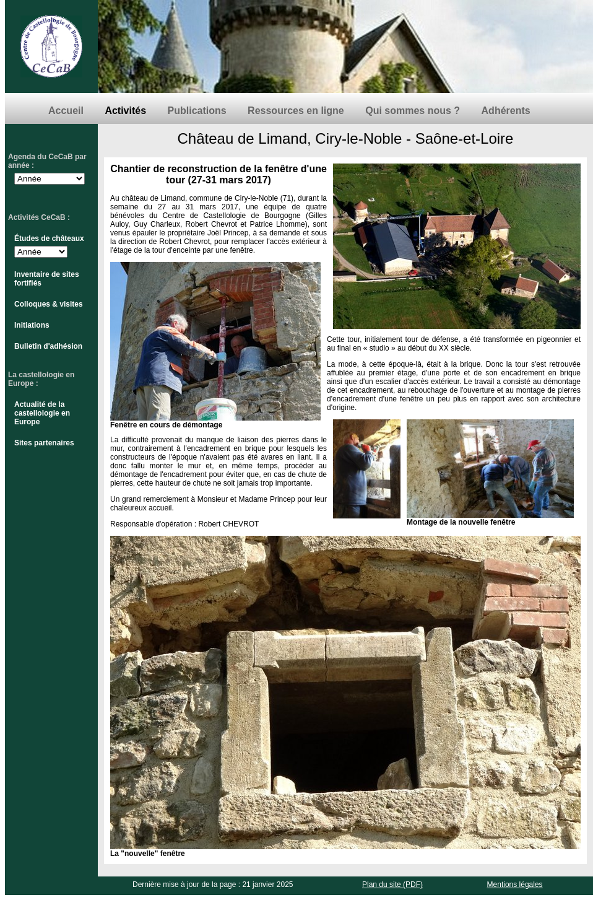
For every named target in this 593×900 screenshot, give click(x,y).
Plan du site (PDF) (392, 884)
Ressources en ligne (296, 110)
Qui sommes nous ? (412, 110)
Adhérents (506, 110)
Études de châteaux (49, 238)
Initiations (32, 325)
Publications (197, 110)
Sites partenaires (44, 443)
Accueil (66, 110)
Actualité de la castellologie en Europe (42, 413)
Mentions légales (515, 884)
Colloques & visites (48, 304)
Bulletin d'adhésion (48, 346)
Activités (125, 110)
